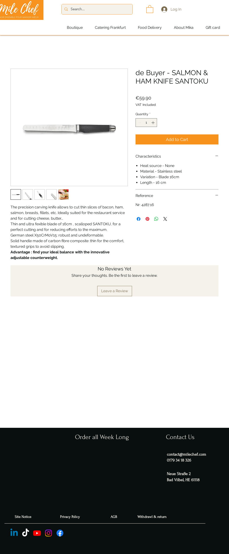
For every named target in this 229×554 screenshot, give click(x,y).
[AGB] (114, 517)
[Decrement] (139, 122)
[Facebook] (59, 533)
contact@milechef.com (186, 454)
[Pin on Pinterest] (147, 219)
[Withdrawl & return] (152, 517)
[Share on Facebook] (138, 219)
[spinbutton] (146, 122)
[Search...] (97, 9)
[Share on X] (165, 219)
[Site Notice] (23, 517)
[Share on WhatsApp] (156, 219)
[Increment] (153, 122)
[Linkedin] (14, 533)
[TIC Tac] (25, 533)
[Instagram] (48, 533)
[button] (149, 9)
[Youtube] (37, 533)
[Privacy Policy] (70, 517)
